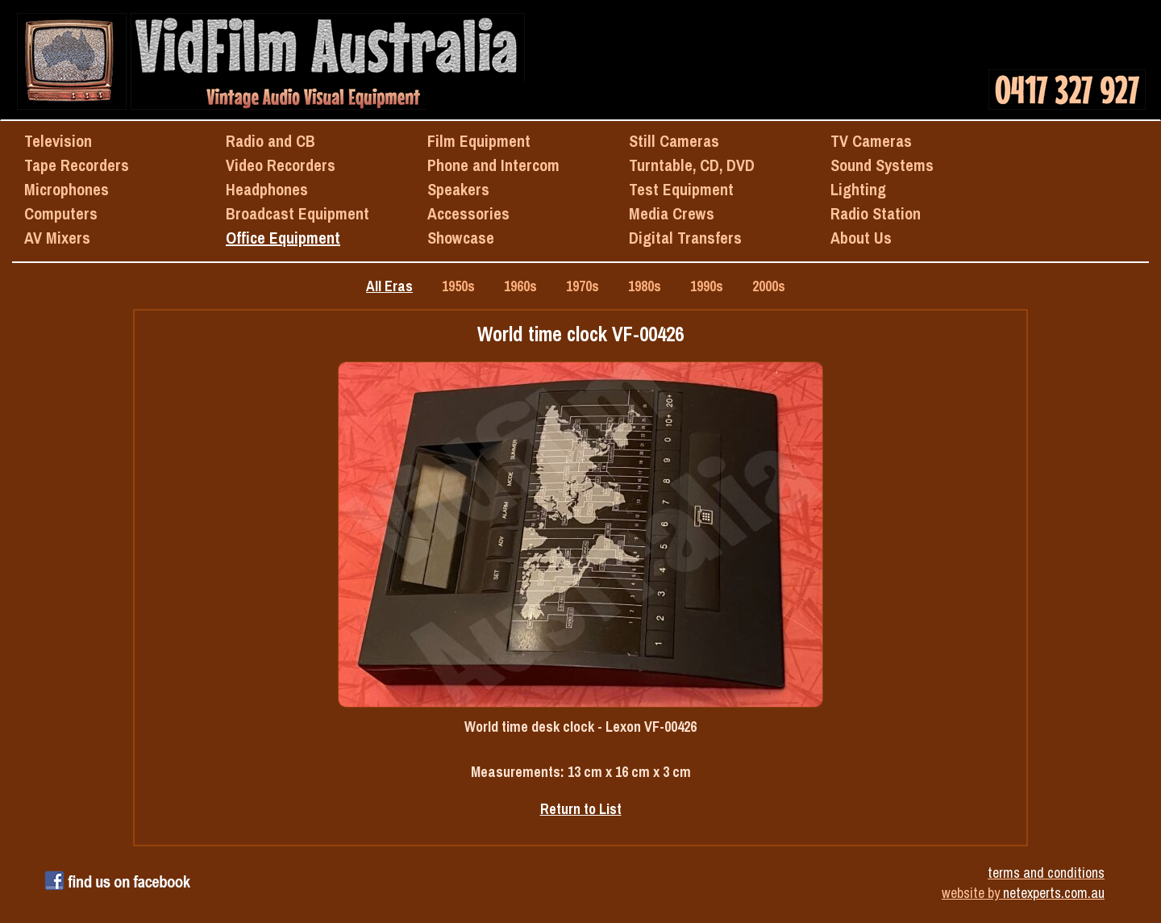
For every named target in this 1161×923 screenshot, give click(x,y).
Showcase (460, 237)
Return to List (581, 809)
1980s (644, 286)
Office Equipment (283, 237)
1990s (706, 286)
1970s (582, 286)
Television (58, 141)
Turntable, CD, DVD (692, 165)
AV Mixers (57, 237)
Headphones (267, 189)
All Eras (389, 286)
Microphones (66, 189)
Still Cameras (674, 141)
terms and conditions (1046, 872)
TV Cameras (871, 141)
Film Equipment (479, 141)
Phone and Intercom (493, 165)
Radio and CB (270, 141)
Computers (61, 213)
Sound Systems (882, 165)
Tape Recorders (76, 165)
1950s (458, 286)
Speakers (458, 189)
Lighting (858, 189)
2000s (768, 286)
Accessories (468, 213)
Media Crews (671, 213)
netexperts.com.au (1054, 893)
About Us (861, 237)
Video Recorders (280, 165)
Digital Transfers (685, 237)
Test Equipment (681, 189)
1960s (520, 286)
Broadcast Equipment (297, 213)
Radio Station (875, 213)
